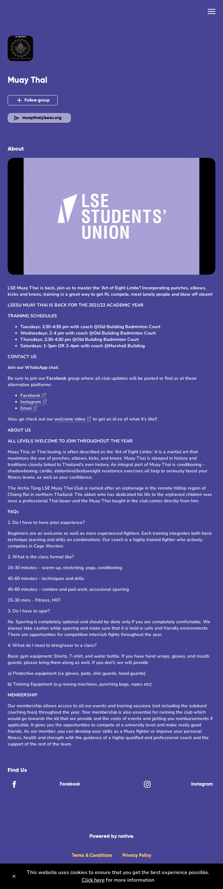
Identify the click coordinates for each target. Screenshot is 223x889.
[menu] (211, 11)
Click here (93, 880)
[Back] (12, 12)
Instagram (30, 402)
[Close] (14, 876)
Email (25, 408)
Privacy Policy (136, 855)
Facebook (30, 395)
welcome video (69, 419)
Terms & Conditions (92, 855)
